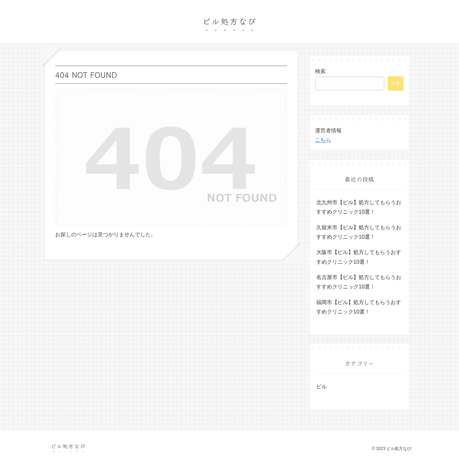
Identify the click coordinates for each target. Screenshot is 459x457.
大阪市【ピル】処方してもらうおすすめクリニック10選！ (358, 257)
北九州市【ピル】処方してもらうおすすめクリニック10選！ (358, 207)
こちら (323, 140)
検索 (320, 71)
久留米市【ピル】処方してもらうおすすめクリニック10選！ (358, 232)
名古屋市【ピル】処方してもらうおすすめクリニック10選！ (358, 282)
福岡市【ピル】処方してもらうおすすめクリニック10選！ (358, 307)
